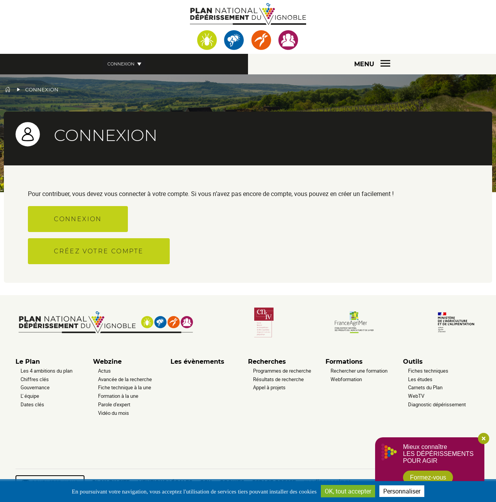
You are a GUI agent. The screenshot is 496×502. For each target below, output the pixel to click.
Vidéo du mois (113, 412)
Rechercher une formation (359, 370)
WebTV (416, 395)
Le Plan (28, 361)
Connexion (120, 64)
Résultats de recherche (278, 379)
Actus (104, 370)
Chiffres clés (35, 379)
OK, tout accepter (348, 491)
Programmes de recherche (282, 370)
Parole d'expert (114, 404)
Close (483, 438)
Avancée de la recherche (125, 379)
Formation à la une (118, 395)
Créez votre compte (98, 251)
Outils (413, 361)
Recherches (267, 361)
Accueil (8, 89)
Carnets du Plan (425, 387)
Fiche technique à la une (124, 387)
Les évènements (197, 361)
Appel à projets (269, 387)
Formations (344, 361)
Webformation (346, 379)
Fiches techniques (428, 370)
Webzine (107, 361)
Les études (420, 379)
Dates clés (32, 404)
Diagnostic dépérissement (437, 404)
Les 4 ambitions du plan (46, 370)
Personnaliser (401, 491)
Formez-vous (428, 477)
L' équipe (30, 395)
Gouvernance (35, 387)
